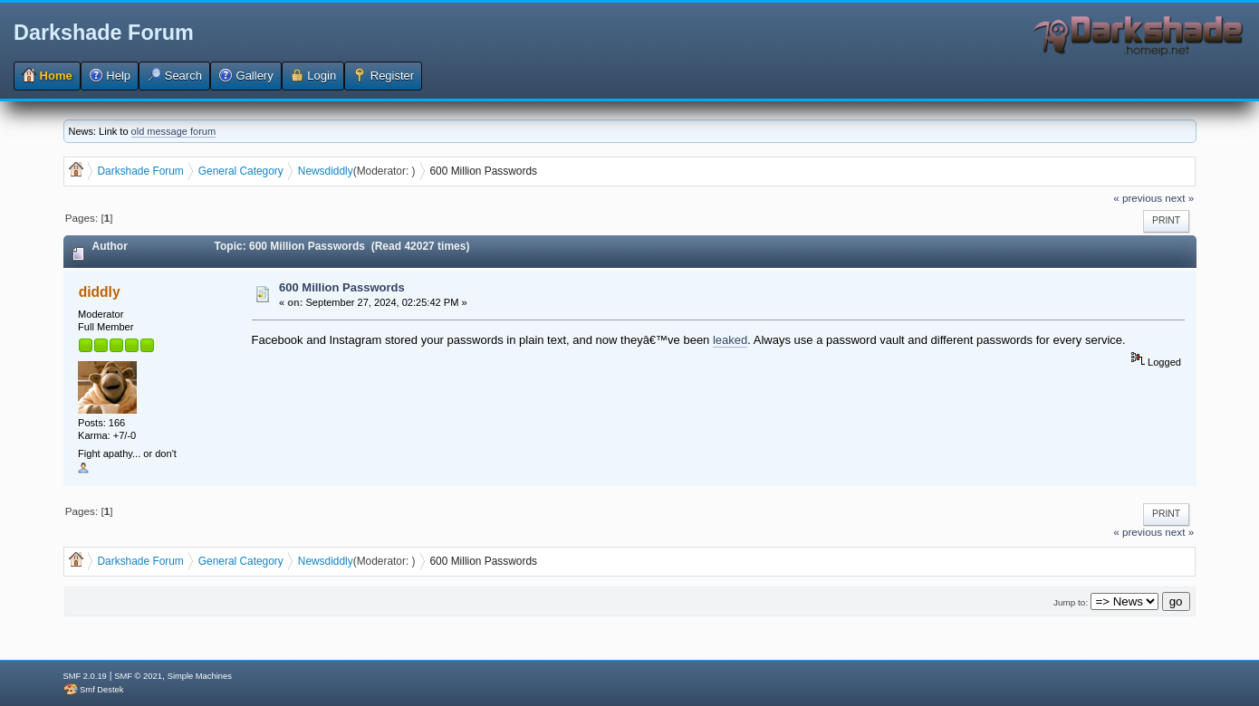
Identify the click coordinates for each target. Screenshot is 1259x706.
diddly (339, 171)
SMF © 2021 (138, 676)
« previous (1137, 198)
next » (1179, 198)
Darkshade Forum (104, 32)
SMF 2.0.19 (85, 676)
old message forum (173, 131)
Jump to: (1070, 602)
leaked (730, 340)
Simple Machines (200, 676)
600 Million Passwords (342, 287)
